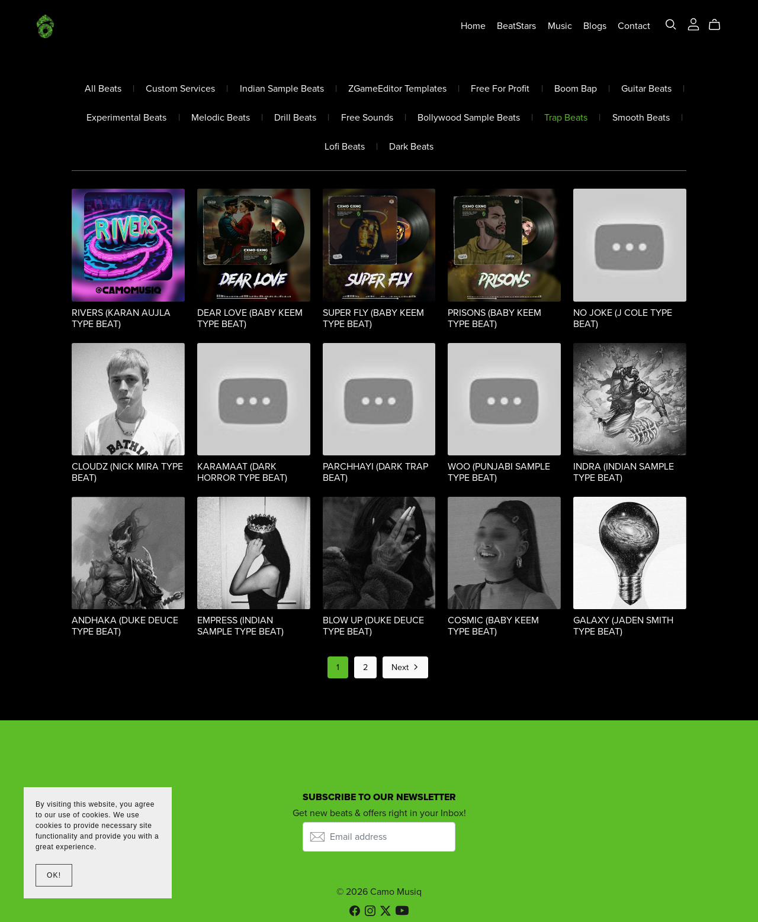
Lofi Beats (345, 147)
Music (559, 26)
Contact (634, 26)
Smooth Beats (641, 118)
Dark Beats (411, 147)
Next (405, 668)
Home (473, 26)
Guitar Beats (646, 89)
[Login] (693, 24)
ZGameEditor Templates (397, 89)
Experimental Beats (126, 118)
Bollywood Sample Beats (468, 118)
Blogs (594, 26)
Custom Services (180, 89)
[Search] (671, 24)
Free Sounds (367, 118)
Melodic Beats (220, 118)
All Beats (103, 89)
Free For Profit (500, 89)
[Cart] (719, 25)
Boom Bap (575, 89)
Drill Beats (295, 118)
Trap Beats (565, 118)
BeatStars (516, 26)
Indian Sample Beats (282, 89)
